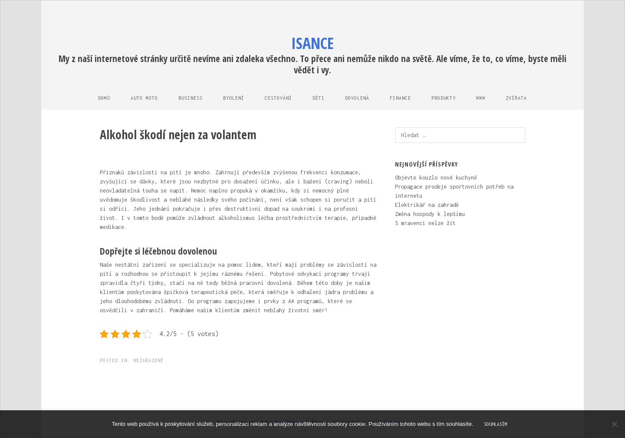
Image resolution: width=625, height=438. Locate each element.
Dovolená (357, 98)
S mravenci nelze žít (425, 223)
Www (480, 98)
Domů (104, 98)
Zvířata (516, 98)
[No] (614, 424)
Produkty (443, 98)
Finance (400, 98)
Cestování (278, 98)
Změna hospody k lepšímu (430, 214)
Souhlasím (495, 424)
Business (190, 98)
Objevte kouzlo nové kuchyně (436, 177)
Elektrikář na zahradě (427, 205)
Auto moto (144, 98)
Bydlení (233, 98)
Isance (312, 43)
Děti (318, 98)
